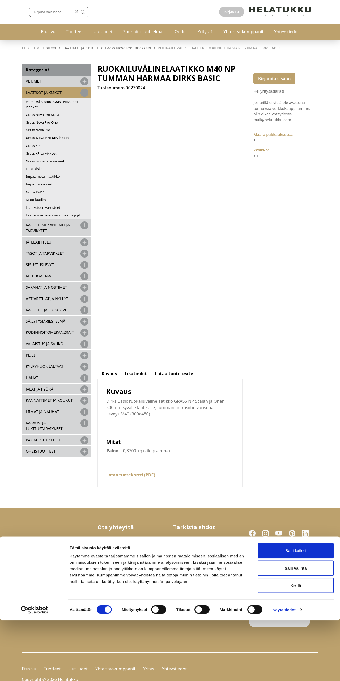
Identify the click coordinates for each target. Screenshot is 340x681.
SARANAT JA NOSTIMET (46, 287)
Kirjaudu (306, 11)
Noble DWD (35, 192)
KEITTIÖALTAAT (39, 275)
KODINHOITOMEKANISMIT (50, 332)
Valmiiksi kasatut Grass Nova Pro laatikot (52, 104)
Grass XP (33, 145)
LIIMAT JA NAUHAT (42, 411)
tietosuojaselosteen (288, 556)
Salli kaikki (296, 611)
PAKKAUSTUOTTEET (43, 440)
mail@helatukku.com (120, 547)
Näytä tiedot (284, 670)
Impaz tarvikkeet (39, 184)
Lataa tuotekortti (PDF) (130, 267)
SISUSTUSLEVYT (40, 264)
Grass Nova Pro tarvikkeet (128, 47)
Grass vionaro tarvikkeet (45, 161)
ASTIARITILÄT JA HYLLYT (47, 298)
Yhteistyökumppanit (243, 31)
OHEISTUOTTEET (41, 451)
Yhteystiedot (286, 31)
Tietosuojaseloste (192, 525)
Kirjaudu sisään (274, 78)
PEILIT (31, 355)
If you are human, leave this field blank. (279, 584)
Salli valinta (296, 629)
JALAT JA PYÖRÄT (40, 389)
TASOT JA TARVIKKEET (45, 253)
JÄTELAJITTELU (39, 242)
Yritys (203, 31)
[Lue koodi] (217, 12)
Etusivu (48, 31)
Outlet (181, 31)
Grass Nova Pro (38, 130)
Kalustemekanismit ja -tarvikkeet (49, 227)
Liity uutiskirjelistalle (273, 570)
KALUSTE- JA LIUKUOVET (47, 309)
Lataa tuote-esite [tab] (174, 165)
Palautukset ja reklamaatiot (203, 519)
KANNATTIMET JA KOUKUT (49, 400)
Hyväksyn (276, 556)
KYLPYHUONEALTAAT (44, 366)
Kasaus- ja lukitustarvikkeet (44, 425)
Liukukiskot (35, 168)
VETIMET (33, 81)
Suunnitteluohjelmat (143, 31)
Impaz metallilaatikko (43, 176)
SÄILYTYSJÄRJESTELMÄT (46, 321)
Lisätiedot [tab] (136, 165)
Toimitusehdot (189, 513)
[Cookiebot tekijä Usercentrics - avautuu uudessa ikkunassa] (34, 671)
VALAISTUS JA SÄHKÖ (44, 343)
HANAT (32, 377)
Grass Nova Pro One (42, 122)
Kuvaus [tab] (109, 165)
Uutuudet (103, 31)
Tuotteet (74, 31)
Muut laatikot (36, 199)
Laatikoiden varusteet (43, 207)
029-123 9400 (122, 535)
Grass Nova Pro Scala (42, 114)
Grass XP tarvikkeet (41, 153)
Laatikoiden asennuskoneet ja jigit (53, 215)
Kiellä (295, 646)
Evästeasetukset (191, 531)
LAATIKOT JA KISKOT (81, 47)
